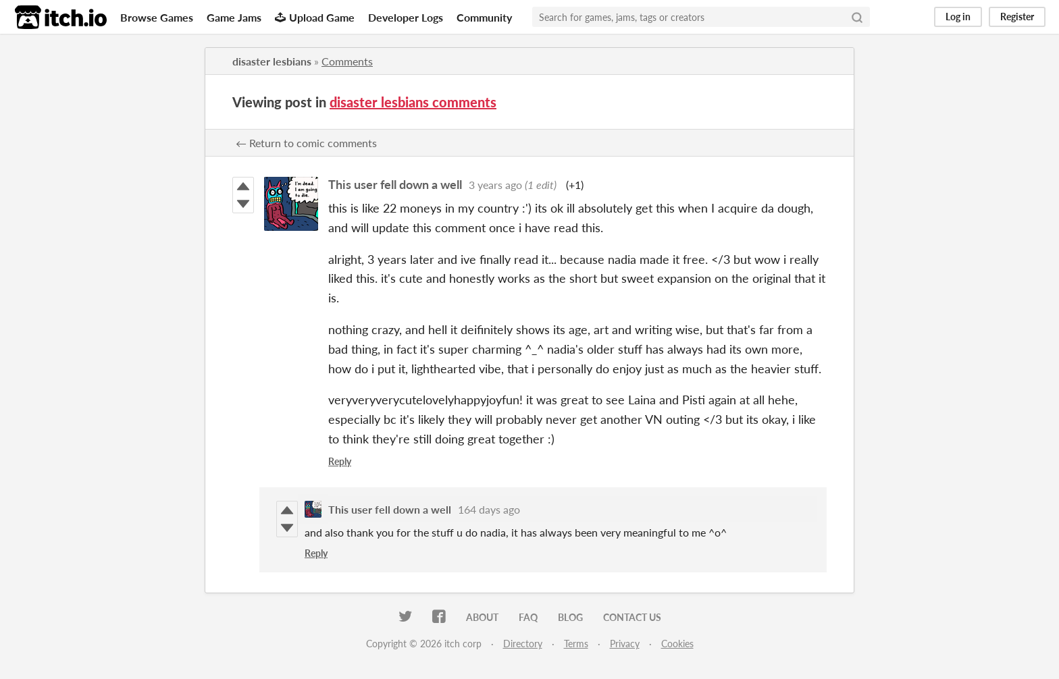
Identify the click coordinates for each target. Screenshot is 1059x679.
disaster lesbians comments (413, 102)
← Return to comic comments (306, 142)
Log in (958, 16)
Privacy (625, 643)
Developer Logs (405, 17)
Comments (347, 61)
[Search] (857, 17)
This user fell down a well (395, 184)
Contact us (632, 617)
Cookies (677, 643)
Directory (522, 643)
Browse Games (156, 17)
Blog (570, 617)
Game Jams (234, 17)
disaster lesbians (271, 61)
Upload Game (315, 17)
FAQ (528, 617)
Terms (576, 643)
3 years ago (495, 184)
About (482, 617)
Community (484, 17)
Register (1017, 16)
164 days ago (489, 509)
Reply (339, 461)
